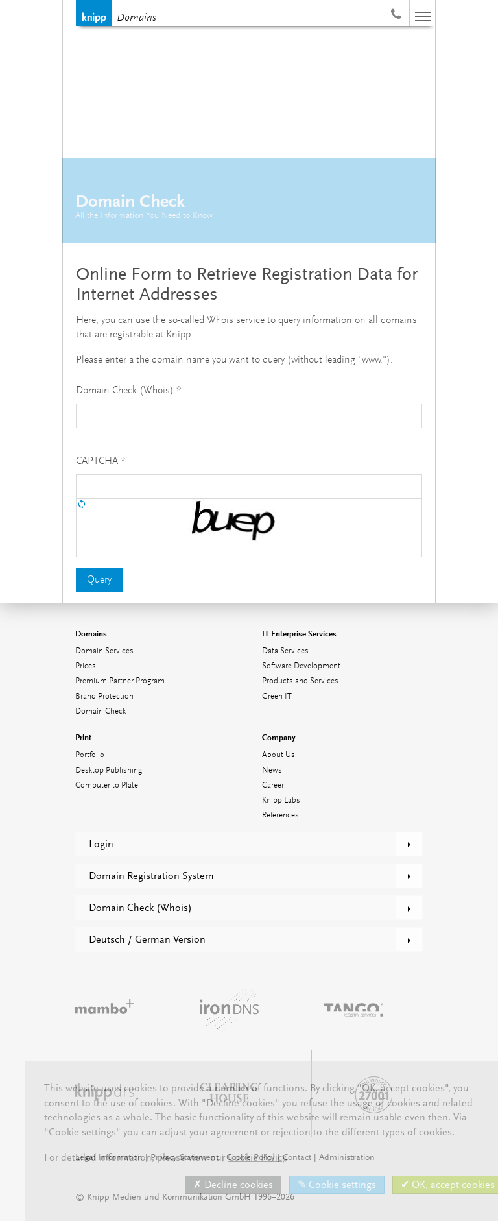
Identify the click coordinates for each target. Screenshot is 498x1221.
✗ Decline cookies (233, 1185)
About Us (278, 755)
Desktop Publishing (108, 770)
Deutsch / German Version (147, 939)
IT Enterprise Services (299, 633)
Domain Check (100, 711)
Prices (85, 666)
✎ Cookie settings (337, 1185)
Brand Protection (104, 696)
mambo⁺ (104, 1007)
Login (101, 844)
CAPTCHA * (101, 461)
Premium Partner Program (120, 681)
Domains (136, 18)
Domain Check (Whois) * (129, 390)
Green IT (277, 696)
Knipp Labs (281, 800)
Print (83, 737)
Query (99, 580)
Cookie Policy (256, 1157)
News (272, 770)
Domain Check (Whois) (140, 907)
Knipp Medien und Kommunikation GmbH (94, 13)
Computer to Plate (106, 785)
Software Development (301, 666)
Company (279, 737)
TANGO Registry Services (353, 1007)
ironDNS (229, 1007)
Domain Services (104, 651)
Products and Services (300, 681)
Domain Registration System (151, 876)
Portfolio (89, 755)
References (280, 815)
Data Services (285, 651)
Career (273, 785)
